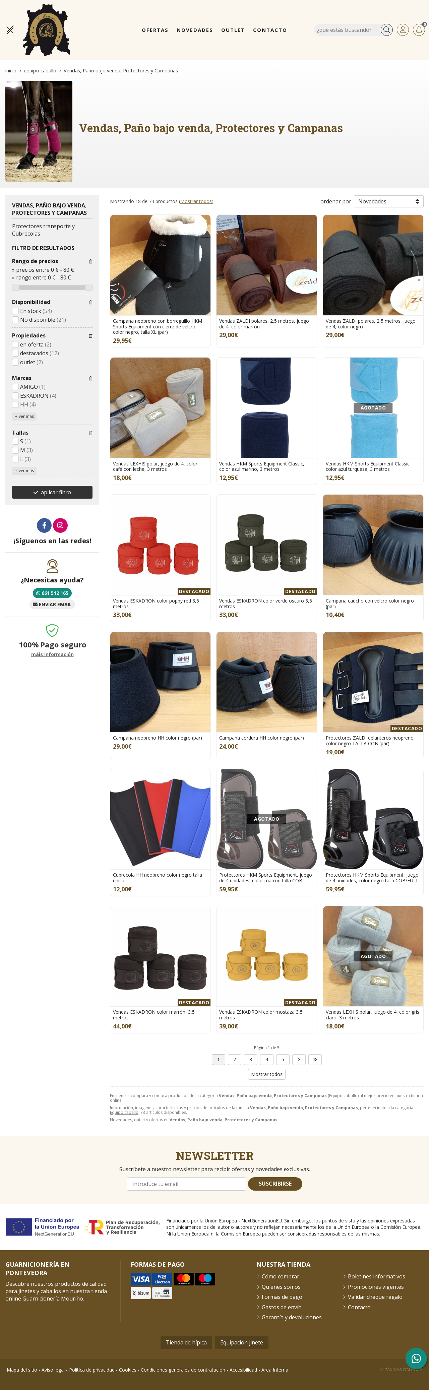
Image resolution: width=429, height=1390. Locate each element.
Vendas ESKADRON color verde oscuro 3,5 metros (265, 603)
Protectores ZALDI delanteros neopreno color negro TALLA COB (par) (370, 741)
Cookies (127, 1370)
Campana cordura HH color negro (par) (261, 738)
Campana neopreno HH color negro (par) (157, 738)
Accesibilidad (243, 1370)
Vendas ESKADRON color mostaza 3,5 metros (261, 1015)
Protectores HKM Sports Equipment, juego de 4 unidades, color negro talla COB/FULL (372, 878)
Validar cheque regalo (375, 1297)
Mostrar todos (196, 201)
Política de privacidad (92, 1370)
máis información (52, 654)
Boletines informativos (376, 1276)
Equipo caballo (124, 1112)
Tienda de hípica (186, 1342)
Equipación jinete (241, 1342)
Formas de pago (282, 1297)
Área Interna (274, 1370)
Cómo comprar (280, 1276)
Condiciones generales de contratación (183, 1370)
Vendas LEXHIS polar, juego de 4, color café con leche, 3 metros (155, 466)
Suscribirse (275, 1183)
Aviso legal (53, 1370)
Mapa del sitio (22, 1370)
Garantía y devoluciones (292, 1317)
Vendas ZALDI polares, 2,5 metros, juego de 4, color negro (371, 324)
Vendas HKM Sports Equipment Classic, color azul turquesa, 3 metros (368, 466)
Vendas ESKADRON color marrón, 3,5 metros (154, 1015)
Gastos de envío (282, 1307)
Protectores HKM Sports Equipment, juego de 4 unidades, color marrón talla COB (265, 878)
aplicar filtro (56, 492)
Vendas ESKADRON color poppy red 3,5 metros (156, 603)
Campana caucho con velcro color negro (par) (370, 603)
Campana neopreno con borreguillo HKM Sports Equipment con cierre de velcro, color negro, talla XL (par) (157, 326)
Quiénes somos (281, 1286)
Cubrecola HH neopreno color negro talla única (157, 878)
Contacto (359, 1307)
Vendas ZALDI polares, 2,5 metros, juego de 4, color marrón (264, 324)
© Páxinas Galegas (401, 1370)
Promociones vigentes (376, 1286)
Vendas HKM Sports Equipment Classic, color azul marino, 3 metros (261, 466)
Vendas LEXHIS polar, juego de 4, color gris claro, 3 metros (372, 1015)
